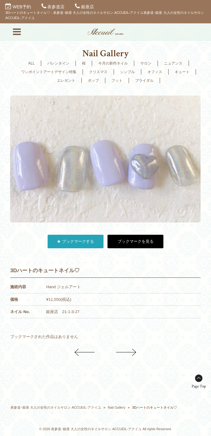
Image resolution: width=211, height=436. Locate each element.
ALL (31, 63)
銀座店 (87, 6)
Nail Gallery (116, 407)
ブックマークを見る (136, 241)
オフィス (154, 72)
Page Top (199, 386)
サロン (145, 63)
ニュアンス (173, 63)
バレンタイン (58, 63)
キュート (182, 72)
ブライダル (144, 80)
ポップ (93, 80)
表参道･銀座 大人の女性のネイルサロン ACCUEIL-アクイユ (55, 407)
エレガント (66, 80)
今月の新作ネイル (113, 63)
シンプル (127, 72)
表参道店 (55, 6)
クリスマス (98, 72)
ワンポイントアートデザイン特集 (48, 72)
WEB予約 (22, 6)
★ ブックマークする (75, 241)
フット (117, 80)
